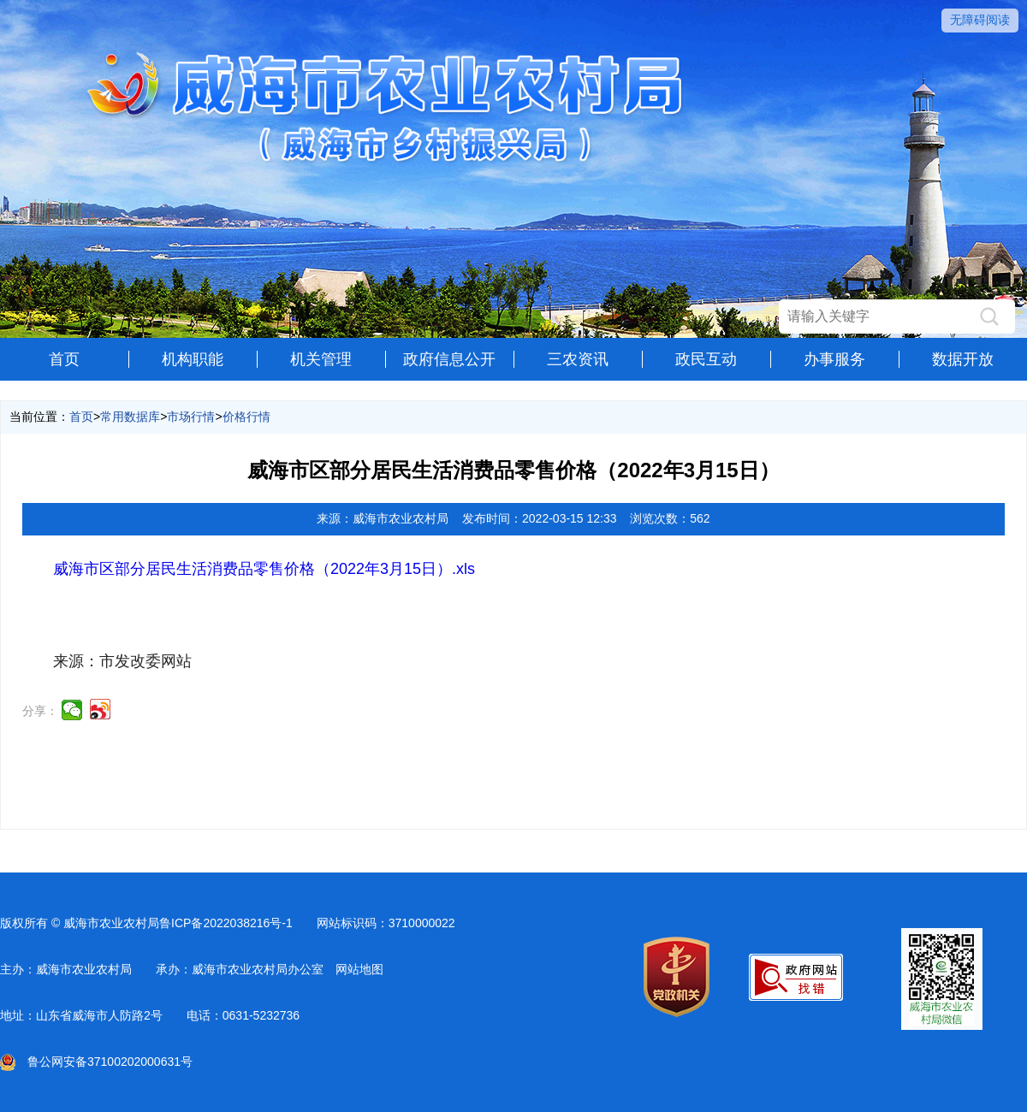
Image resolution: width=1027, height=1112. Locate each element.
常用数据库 (130, 416)
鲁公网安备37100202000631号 (96, 1061)
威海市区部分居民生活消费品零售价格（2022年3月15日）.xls (264, 568)
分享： (40, 711)
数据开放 (963, 359)
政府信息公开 (449, 359)
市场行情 (191, 416)
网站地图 (359, 969)
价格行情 (246, 416)
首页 (64, 359)
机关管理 (321, 359)
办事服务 (834, 359)
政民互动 (706, 359)
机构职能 (192, 359)
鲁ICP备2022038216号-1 (226, 923)
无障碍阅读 (980, 20)
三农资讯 (577, 359)
